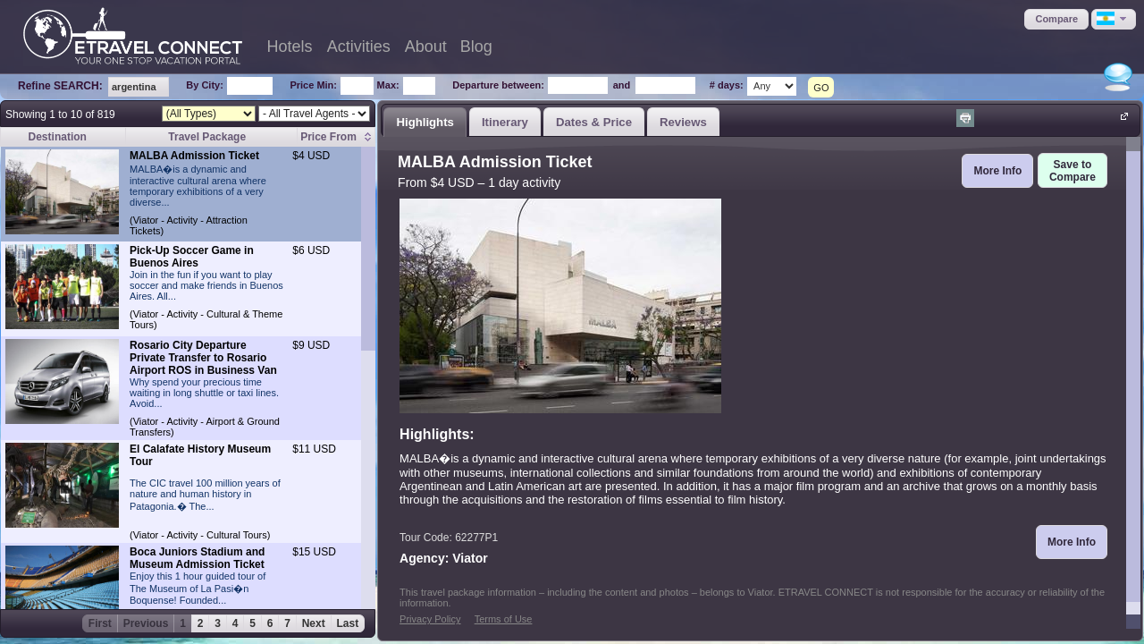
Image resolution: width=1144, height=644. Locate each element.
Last (348, 623)
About (426, 46)
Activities (359, 46)
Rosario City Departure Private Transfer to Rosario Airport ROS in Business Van (203, 358)
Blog (476, 46)
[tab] (425, 121)
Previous (146, 623)
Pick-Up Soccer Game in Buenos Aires (192, 256)
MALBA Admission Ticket (194, 155)
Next (313, 623)
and (622, 85)
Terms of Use (504, 619)
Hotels (290, 46)
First (100, 623)
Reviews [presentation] (683, 122)
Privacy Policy (430, 619)
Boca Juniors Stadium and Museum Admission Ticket (197, 558)
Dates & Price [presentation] (594, 122)
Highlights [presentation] (424, 122)
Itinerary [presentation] (505, 122)
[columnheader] (336, 137)
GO (821, 87)
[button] (1056, 19)
